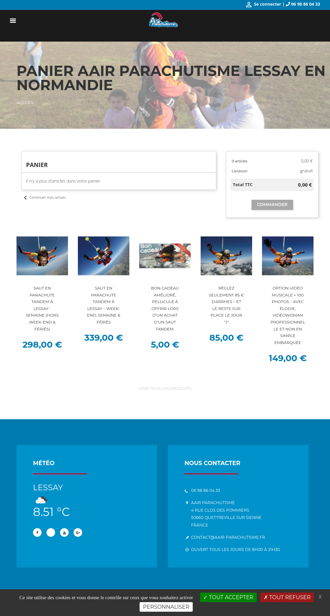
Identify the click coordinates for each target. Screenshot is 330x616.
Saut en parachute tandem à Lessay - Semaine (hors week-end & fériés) (42, 309)
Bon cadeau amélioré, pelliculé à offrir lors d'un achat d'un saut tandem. (165, 309)
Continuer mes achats (43, 197)
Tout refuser (287, 597)
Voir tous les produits (165, 388)
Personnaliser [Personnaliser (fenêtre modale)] (166, 607)
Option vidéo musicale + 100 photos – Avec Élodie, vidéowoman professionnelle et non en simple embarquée (288, 315)
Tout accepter (228, 597)
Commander (272, 204)
